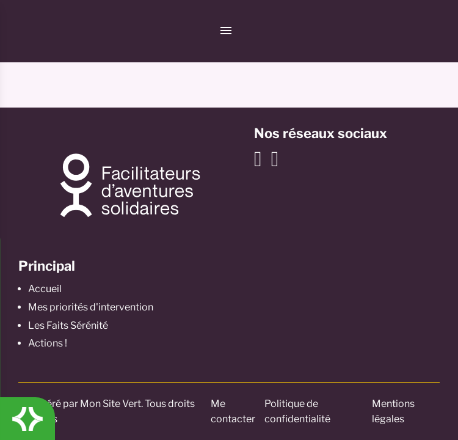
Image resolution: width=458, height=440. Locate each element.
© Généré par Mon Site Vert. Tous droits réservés (106, 411)
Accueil (45, 289)
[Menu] (226, 31)
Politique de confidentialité (297, 411)
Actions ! (47, 343)
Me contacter (233, 411)
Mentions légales (393, 411)
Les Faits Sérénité (68, 325)
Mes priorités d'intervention (90, 307)
